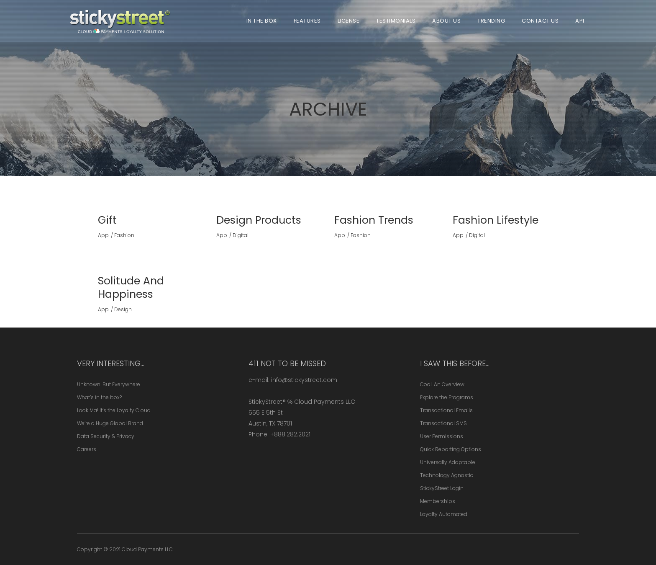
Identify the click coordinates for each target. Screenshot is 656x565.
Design (123, 309)
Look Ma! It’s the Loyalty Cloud (114, 410)
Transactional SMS (443, 423)
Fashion (124, 235)
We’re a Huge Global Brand (110, 423)
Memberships (437, 501)
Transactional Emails (446, 410)
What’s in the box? (99, 397)
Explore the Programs (446, 397)
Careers (86, 449)
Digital (241, 235)
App (103, 235)
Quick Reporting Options (450, 449)
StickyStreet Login (442, 488)
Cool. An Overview (442, 384)
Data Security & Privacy (105, 436)
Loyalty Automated (443, 514)
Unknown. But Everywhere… (110, 384)
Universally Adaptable (447, 462)
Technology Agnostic (446, 475)
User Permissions (441, 436)
